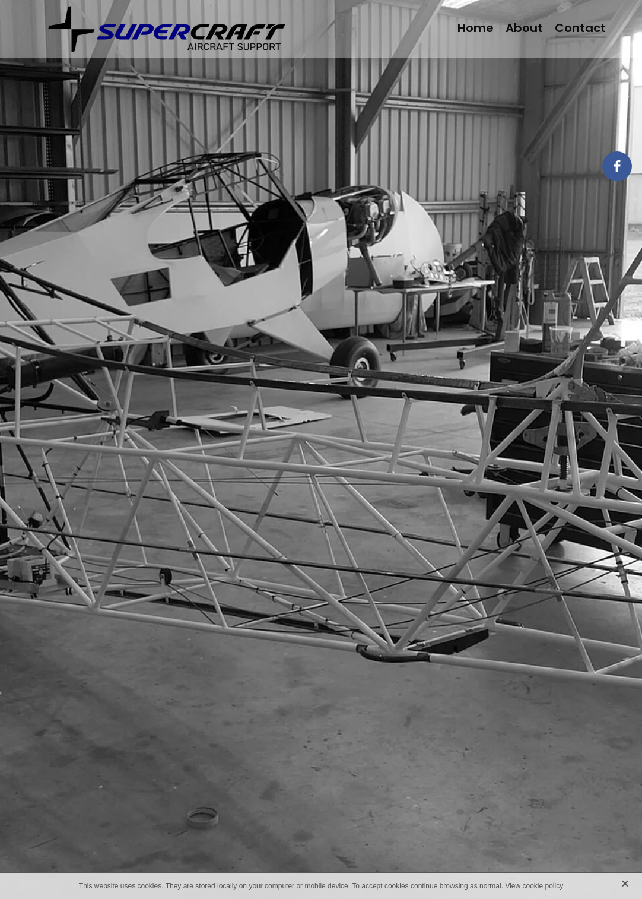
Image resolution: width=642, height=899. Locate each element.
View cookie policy (534, 886)
